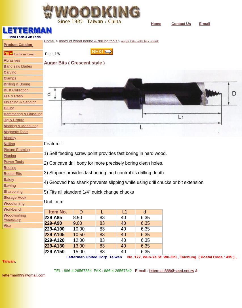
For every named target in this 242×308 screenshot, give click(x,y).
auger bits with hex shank (140, 41)
